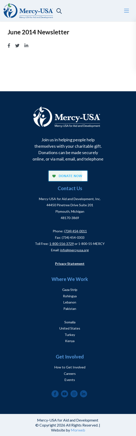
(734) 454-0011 (75, 231)
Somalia (69, 322)
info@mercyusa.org (74, 250)
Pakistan (69, 309)
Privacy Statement (69, 264)
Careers (70, 374)
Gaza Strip (69, 290)
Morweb (78, 430)
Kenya (70, 341)
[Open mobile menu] (126, 10)
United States (69, 328)
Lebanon (69, 302)
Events (70, 380)
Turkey (70, 335)
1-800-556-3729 (61, 244)
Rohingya (70, 296)
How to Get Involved (69, 367)
